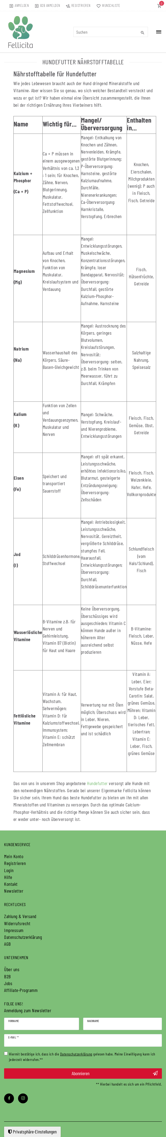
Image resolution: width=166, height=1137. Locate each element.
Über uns (11, 969)
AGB (7, 944)
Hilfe (8, 877)
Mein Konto (13, 856)
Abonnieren (115, 1073)
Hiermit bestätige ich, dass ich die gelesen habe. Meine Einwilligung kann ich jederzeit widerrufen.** (82, 1056)
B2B (7, 976)
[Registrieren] (78, 5)
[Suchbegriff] (110, 32)
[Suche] (142, 32)
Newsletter (13, 891)
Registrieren (15, 863)
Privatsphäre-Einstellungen (32, 1132)
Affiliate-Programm (20, 990)
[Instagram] (23, 1098)
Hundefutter (97, 783)
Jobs (8, 983)
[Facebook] (9, 1098)
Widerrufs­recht (17, 923)
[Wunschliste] (107, 5)
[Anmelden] (19, 5)
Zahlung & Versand (20, 916)
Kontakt (11, 884)
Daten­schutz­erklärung (23, 937)
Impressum (14, 930)
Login (9, 870)
